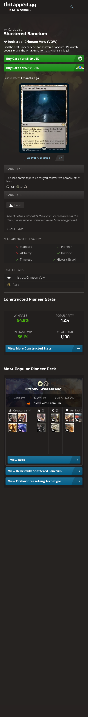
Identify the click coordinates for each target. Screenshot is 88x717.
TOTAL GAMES (65, 332)
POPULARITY (65, 316)
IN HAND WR (23, 332)
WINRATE (20, 316)
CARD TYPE (14, 195)
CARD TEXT (14, 169)
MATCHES (40, 398)
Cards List (13, 29)
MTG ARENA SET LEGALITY (22, 239)
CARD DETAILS (14, 270)
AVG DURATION (64, 398)
